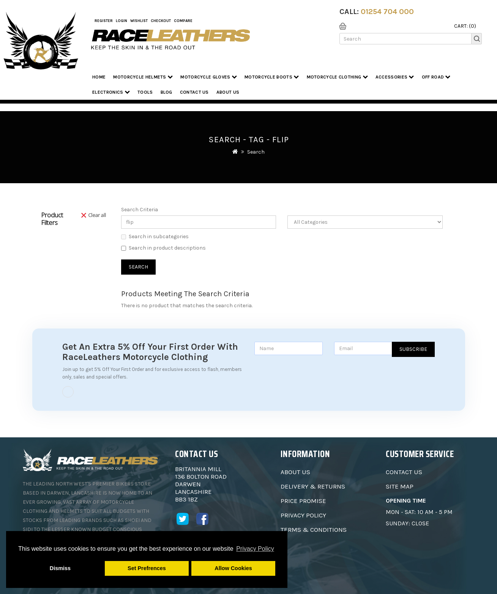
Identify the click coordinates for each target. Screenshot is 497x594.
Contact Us (194, 92)
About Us (295, 472)
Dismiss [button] (60, 568)
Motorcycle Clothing (337, 77)
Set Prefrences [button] (147, 568)
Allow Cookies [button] (233, 568)
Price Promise (303, 500)
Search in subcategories (155, 236)
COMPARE (183, 21)
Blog (166, 92)
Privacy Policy (303, 515)
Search (256, 152)
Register (104, 21)
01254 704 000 (387, 11)
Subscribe (413, 349)
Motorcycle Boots (272, 77)
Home (99, 77)
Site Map (399, 486)
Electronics (111, 92)
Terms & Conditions (314, 529)
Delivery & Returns (313, 486)
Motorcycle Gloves (208, 77)
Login (121, 21)
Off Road (436, 77)
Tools (145, 92)
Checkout (161, 21)
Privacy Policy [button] (255, 548)
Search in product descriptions (163, 248)
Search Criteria (139, 209)
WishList (139, 21)
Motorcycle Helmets (143, 77)
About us (227, 92)
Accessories (395, 77)
